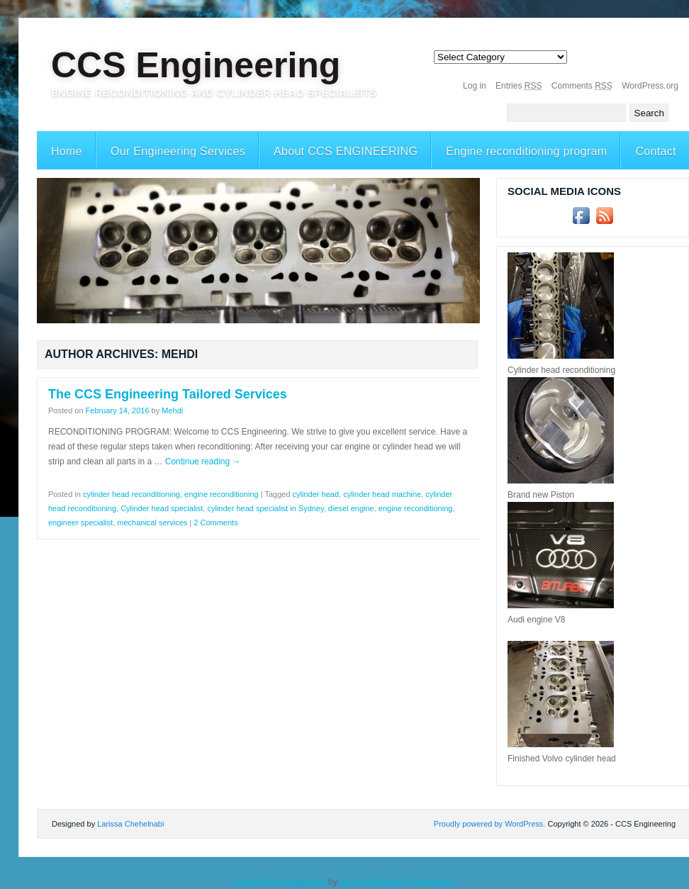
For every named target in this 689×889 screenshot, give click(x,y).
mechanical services (152, 522)
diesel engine (351, 508)
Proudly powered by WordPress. (490, 824)
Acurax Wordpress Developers (396, 882)
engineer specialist (80, 522)
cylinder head (316, 494)
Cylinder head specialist (162, 508)
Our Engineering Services (178, 151)
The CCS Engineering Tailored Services (167, 394)
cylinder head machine (382, 494)
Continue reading (203, 461)
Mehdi (172, 410)
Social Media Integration (280, 882)
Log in (474, 86)
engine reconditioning (221, 494)
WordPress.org (650, 86)
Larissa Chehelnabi (130, 824)
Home (66, 151)
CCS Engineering (195, 65)
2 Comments (215, 522)
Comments (581, 86)
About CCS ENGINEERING (346, 151)
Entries (518, 86)
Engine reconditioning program (526, 151)
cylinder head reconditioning (131, 494)
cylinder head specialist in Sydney (265, 508)
